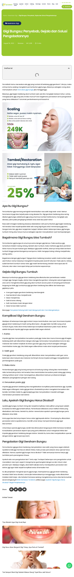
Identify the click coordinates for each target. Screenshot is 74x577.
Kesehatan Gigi (12, 15)
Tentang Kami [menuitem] (15, 4)
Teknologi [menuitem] (37, 4)
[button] (12, 23)
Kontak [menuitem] (44, 4)
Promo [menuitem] (49, 4)
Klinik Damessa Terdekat (26, 480)
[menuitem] (21, 4)
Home (5, 15)
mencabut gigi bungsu (25, 90)
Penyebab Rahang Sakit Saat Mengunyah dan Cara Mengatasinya (34, 310)
